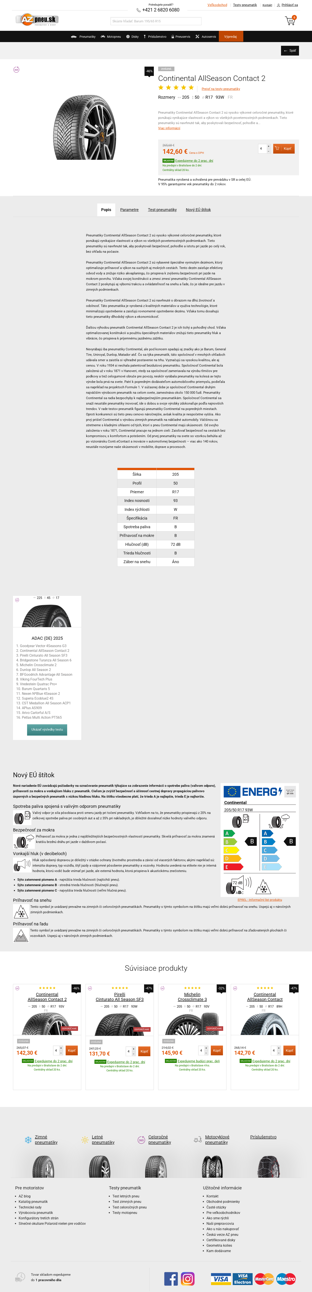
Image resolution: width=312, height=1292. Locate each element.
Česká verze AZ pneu (222, 1214)
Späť (291, 50)
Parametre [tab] (125, 209)
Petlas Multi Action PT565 (42, 717)
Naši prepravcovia (220, 1203)
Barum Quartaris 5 (36, 688)
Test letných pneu (125, 1175)
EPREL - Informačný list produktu (260, 899)
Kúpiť (279, 148)
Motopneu (95, 38)
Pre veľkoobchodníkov (223, 1192)
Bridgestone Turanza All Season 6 (46, 660)
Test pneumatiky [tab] (164, 209)
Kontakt (265, 5)
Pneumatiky (60, 38)
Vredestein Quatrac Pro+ (38, 684)
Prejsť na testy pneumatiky (221, 88)
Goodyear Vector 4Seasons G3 (43, 645)
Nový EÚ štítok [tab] (207, 209)
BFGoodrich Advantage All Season (46, 674)
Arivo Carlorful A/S (36, 712)
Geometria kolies (219, 1225)
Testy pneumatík (241, 5)
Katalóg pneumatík (33, 1181)
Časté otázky (216, 1186)
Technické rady (30, 1186)
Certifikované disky (220, 1219)
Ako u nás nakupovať (222, 1208)
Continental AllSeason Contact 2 (44, 650)
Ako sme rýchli (217, 1197)
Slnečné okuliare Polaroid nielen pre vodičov (52, 1203)
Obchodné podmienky (223, 1181)
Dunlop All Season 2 (35, 669)
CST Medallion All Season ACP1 (46, 703)
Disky (124, 38)
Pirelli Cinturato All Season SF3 (43, 655)
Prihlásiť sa (286, 5)
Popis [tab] (96, 209)
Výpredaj (254, 37)
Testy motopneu (124, 1192)
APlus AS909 (32, 707)
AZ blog (25, 1175)
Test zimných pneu (126, 1181)
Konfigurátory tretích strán (38, 1197)
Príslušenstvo (158, 37)
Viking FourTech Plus (36, 679)
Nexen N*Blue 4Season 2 (41, 693)
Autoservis (222, 38)
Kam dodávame (218, 1230)
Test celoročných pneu (129, 1186)
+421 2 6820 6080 (161, 10)
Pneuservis (189, 38)
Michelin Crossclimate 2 (38, 664)
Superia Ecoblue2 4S (38, 698)
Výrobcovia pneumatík (36, 1192)
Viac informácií (169, 128)
